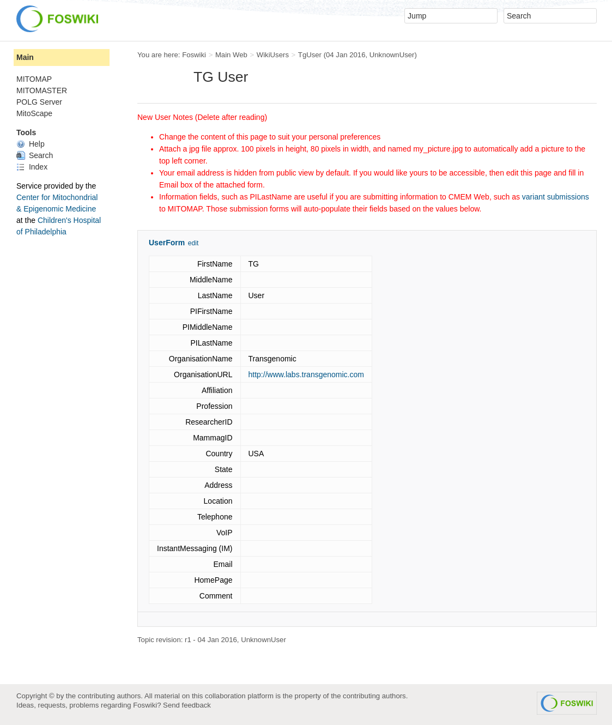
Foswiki (194, 55)
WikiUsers (273, 55)
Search (34, 155)
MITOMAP (34, 79)
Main (25, 57)
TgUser (310, 55)
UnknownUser (392, 55)
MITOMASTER (41, 90)
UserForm (167, 242)
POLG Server (39, 102)
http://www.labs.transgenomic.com (306, 374)
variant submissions (555, 196)
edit (193, 243)
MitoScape (34, 113)
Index (31, 166)
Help (30, 144)
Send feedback (187, 705)
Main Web (231, 55)
